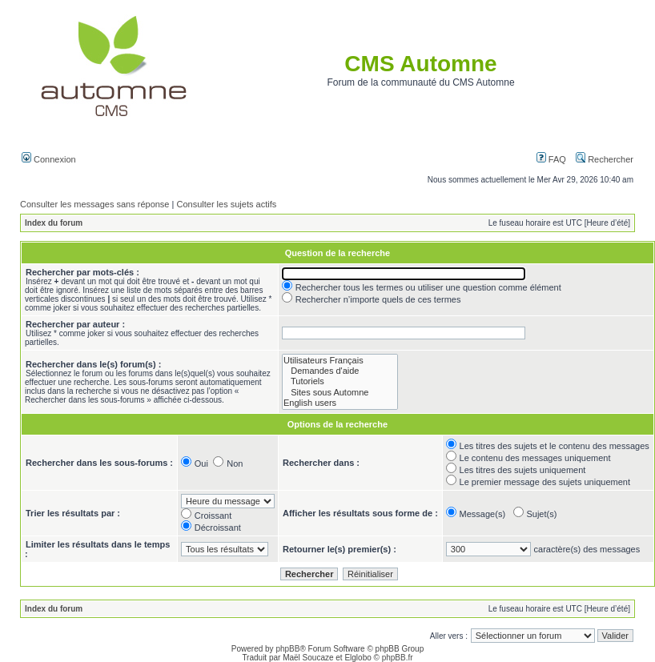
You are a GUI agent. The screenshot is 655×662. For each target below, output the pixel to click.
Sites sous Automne (339, 392)
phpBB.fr (397, 657)
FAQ (551, 159)
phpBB (287, 648)
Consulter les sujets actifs (226, 204)
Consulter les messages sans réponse (94, 204)
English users (339, 403)
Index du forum (53, 223)
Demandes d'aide (339, 371)
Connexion (49, 159)
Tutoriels (339, 381)
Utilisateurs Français (339, 360)
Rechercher (604, 159)
